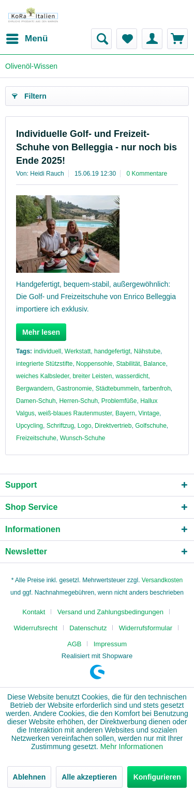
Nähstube (147, 351)
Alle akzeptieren (89, 777)
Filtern (29, 94)
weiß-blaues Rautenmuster (75, 413)
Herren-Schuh (78, 401)
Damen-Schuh (36, 401)
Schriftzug (60, 425)
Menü (27, 36)
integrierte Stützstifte (44, 363)
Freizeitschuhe (36, 438)
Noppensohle (94, 363)
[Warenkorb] (177, 38)
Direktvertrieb (113, 425)
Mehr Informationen (131, 746)
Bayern (125, 413)
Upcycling (29, 425)
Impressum (110, 644)
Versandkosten (162, 580)
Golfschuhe (151, 425)
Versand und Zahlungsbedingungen (110, 612)
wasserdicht (131, 376)
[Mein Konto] (152, 38)
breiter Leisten (92, 376)
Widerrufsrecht (35, 628)
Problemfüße (119, 401)
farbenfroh (156, 388)
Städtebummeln (117, 388)
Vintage (149, 413)
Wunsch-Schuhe (83, 438)
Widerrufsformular (145, 628)
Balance (154, 363)
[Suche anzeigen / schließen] (101, 38)
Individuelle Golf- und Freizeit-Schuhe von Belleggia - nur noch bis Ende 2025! (96, 147)
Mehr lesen (41, 332)
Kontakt (33, 612)
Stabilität (128, 363)
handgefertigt (112, 351)
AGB (74, 644)
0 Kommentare (147, 173)
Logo (85, 425)
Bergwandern (34, 388)
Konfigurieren (157, 777)
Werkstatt (78, 351)
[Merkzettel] (126, 38)
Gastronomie (74, 388)
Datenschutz (88, 628)
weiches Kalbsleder (42, 376)
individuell (47, 351)
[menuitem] (26, 38)
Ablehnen (29, 777)
